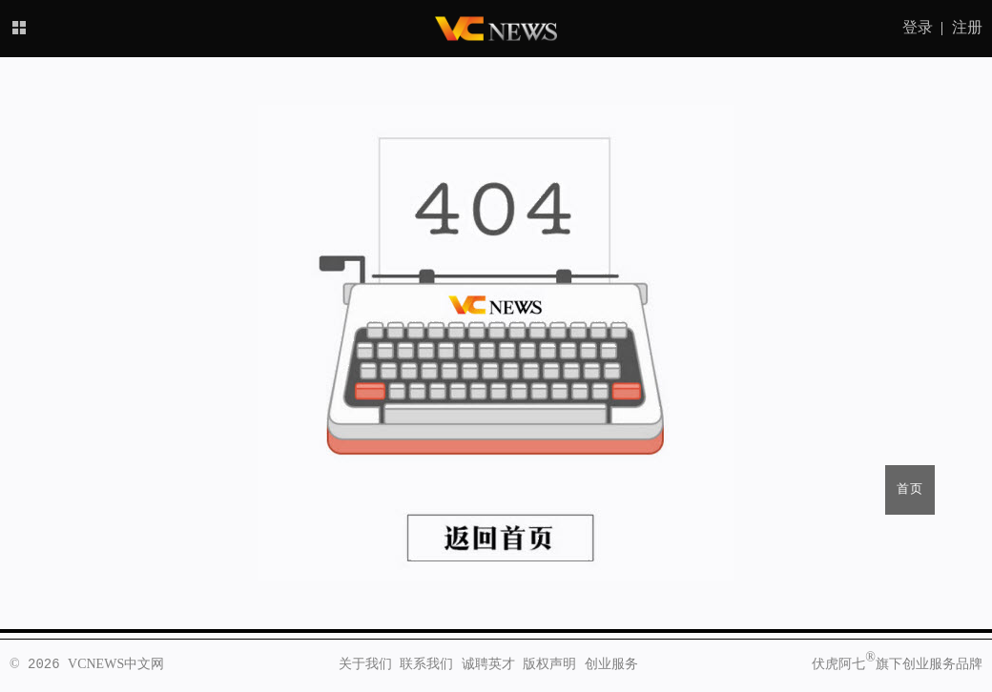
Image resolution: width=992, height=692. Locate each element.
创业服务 (611, 664)
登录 (917, 28)
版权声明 (549, 664)
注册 (967, 28)
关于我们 (365, 664)
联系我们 (426, 664)
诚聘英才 (488, 664)
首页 (910, 489)
